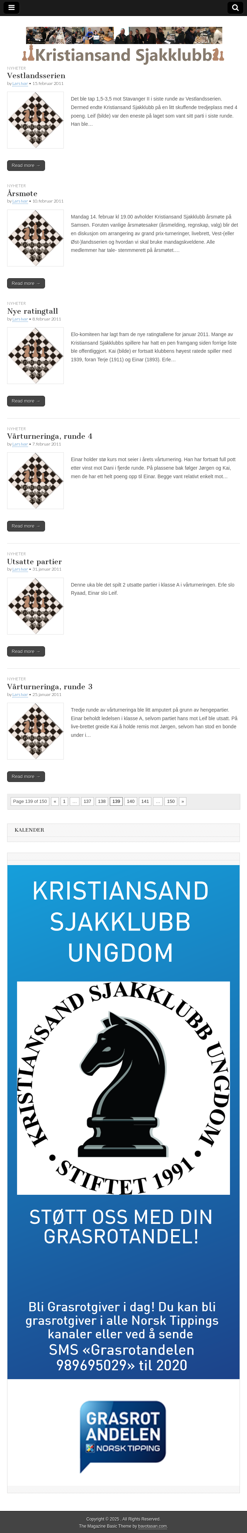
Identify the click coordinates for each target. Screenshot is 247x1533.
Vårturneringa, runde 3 (49, 686)
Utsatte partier (34, 561)
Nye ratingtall (32, 311)
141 (145, 801)
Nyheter (16, 68)
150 (171, 801)
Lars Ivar (20, 83)
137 (87, 801)
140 (131, 801)
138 (102, 801)
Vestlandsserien (36, 75)
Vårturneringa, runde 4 (49, 436)
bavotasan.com (152, 1526)
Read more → (26, 165)
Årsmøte (22, 193)
